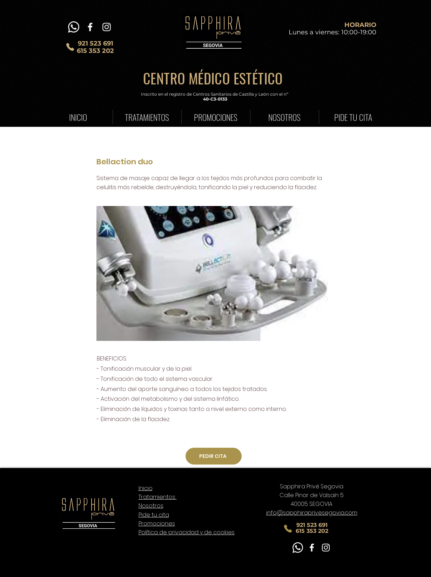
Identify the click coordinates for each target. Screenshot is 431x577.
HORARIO (360, 25)
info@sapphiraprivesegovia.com (311, 513)
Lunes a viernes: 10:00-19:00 (332, 32)
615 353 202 (95, 51)
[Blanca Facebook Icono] (90, 27)
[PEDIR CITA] (214, 456)
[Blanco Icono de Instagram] (106, 27)
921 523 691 (95, 43)
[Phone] (70, 47)
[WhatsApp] (73, 27)
